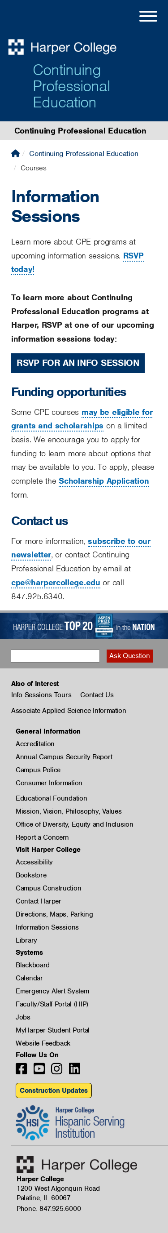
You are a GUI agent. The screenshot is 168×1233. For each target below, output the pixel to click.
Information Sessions (47, 927)
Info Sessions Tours (41, 694)
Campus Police (38, 770)
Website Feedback (43, 1043)
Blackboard (33, 965)
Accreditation (35, 743)
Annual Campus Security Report (64, 756)
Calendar (29, 978)
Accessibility (34, 862)
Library (26, 940)
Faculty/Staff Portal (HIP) (52, 1004)
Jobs (23, 1017)
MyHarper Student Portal (53, 1030)
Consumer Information (49, 783)
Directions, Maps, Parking (54, 914)
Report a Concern (42, 837)
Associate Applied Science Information (68, 710)
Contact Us (96, 694)
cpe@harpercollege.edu (55, 582)
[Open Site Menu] (139, 17)
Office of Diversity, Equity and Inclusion (75, 824)
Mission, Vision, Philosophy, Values (69, 811)
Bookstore (31, 875)
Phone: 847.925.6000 (49, 1208)
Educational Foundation (51, 798)
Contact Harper (38, 901)
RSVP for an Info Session (78, 363)
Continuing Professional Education (71, 86)
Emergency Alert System (52, 991)
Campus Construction (48, 888)
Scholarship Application (104, 481)
